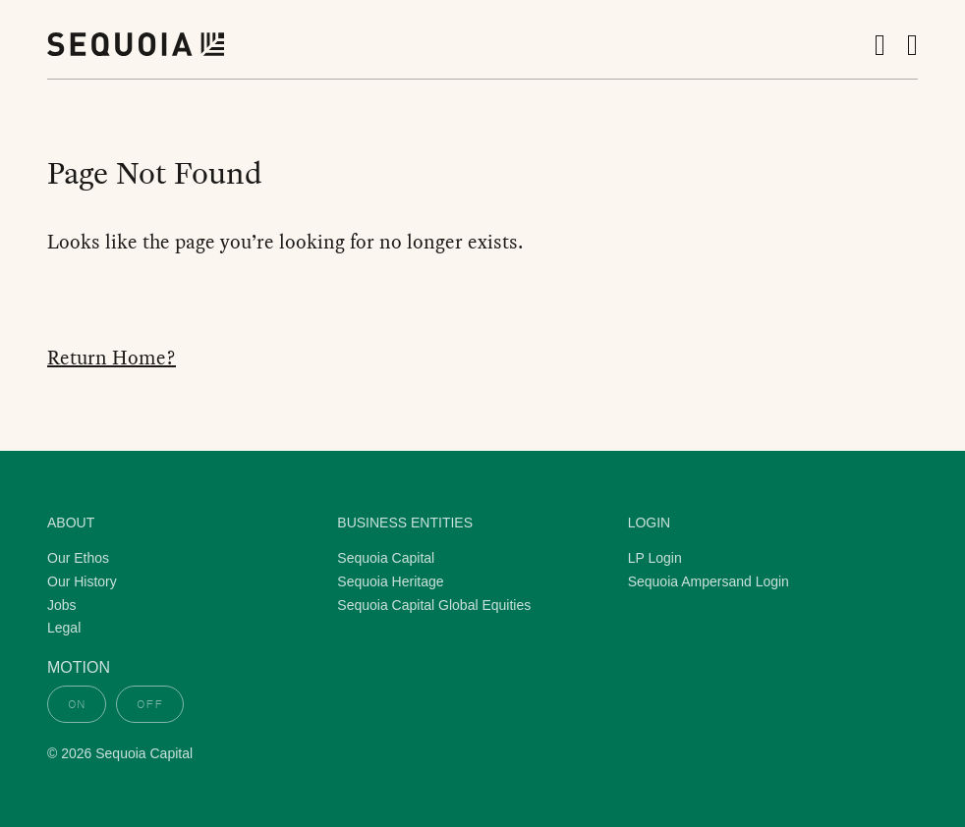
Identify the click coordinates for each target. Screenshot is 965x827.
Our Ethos (78, 558)
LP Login (655, 558)
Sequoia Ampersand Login (708, 581)
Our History (82, 581)
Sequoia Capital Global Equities (434, 605)
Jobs (62, 605)
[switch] (115, 704)
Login (649, 522)
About (70, 522)
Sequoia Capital (385, 558)
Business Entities (405, 522)
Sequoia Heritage (390, 581)
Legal (64, 627)
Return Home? (111, 357)
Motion (78, 668)
